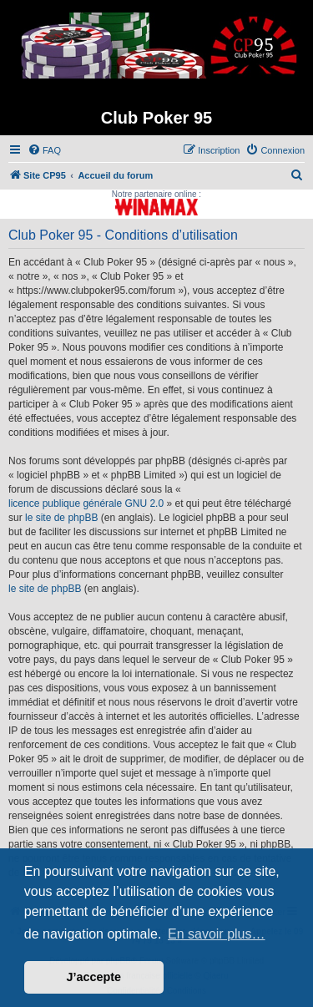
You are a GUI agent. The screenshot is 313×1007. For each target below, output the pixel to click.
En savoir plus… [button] (216, 934)
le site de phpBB (61, 518)
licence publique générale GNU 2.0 (86, 503)
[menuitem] (44, 150)
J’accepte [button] (94, 977)
